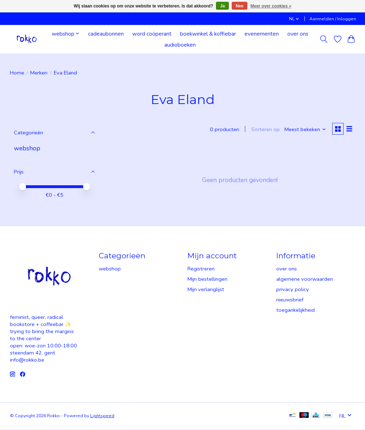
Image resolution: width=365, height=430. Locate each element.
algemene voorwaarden (304, 279)
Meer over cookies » (271, 6)
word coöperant (151, 33)
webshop (27, 148)
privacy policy (292, 290)
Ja (222, 6)
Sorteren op (264, 129)
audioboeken (180, 44)
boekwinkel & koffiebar (208, 33)
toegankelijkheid (295, 310)
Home (17, 72)
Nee (239, 6)
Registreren (201, 269)
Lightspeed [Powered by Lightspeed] (102, 416)
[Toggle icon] (323, 39)
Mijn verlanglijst (205, 290)
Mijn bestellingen (207, 279)
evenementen (262, 33)
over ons (297, 33)
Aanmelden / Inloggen (332, 19)
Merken (38, 72)
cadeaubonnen (106, 33)
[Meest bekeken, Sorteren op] (304, 129)
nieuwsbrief (289, 300)
